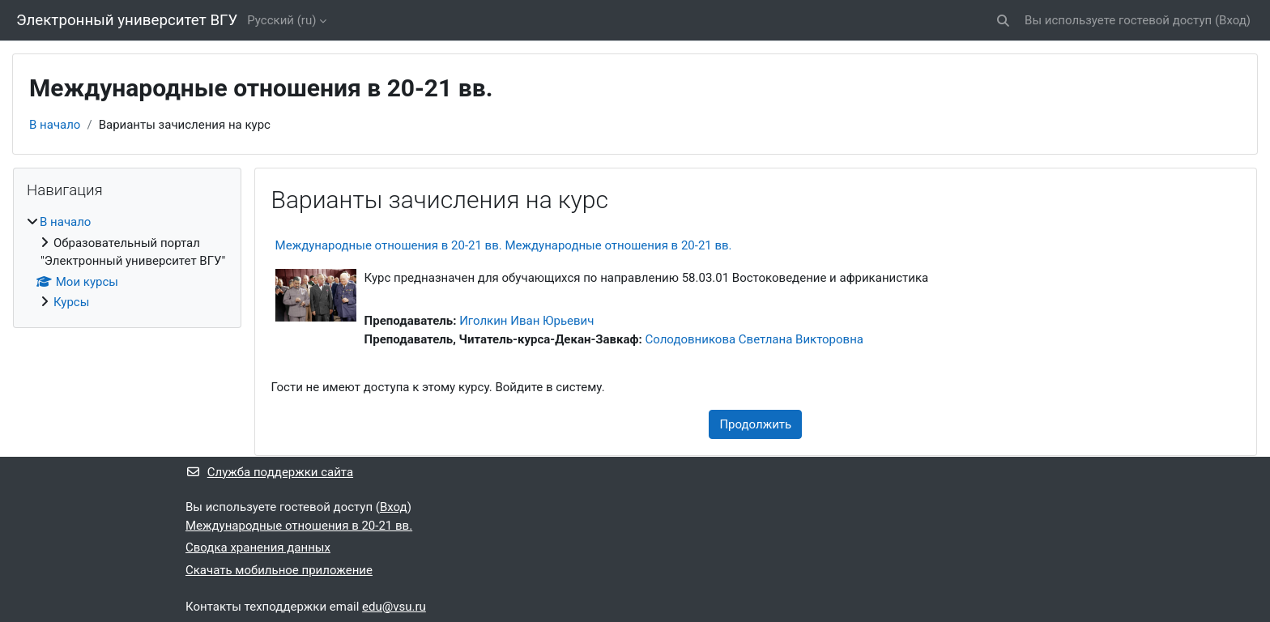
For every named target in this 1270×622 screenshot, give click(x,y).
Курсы (71, 302)
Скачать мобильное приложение (279, 570)
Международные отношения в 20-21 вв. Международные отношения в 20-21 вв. (503, 245)
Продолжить (755, 424)
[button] (1003, 20)
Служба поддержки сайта (269, 472)
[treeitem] (127, 262)
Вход (1233, 20)
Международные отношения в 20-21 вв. (298, 525)
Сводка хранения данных (257, 547)
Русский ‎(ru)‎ (281, 20)
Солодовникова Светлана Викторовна (754, 339)
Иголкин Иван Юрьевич (526, 320)
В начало (54, 124)
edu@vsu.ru (394, 606)
